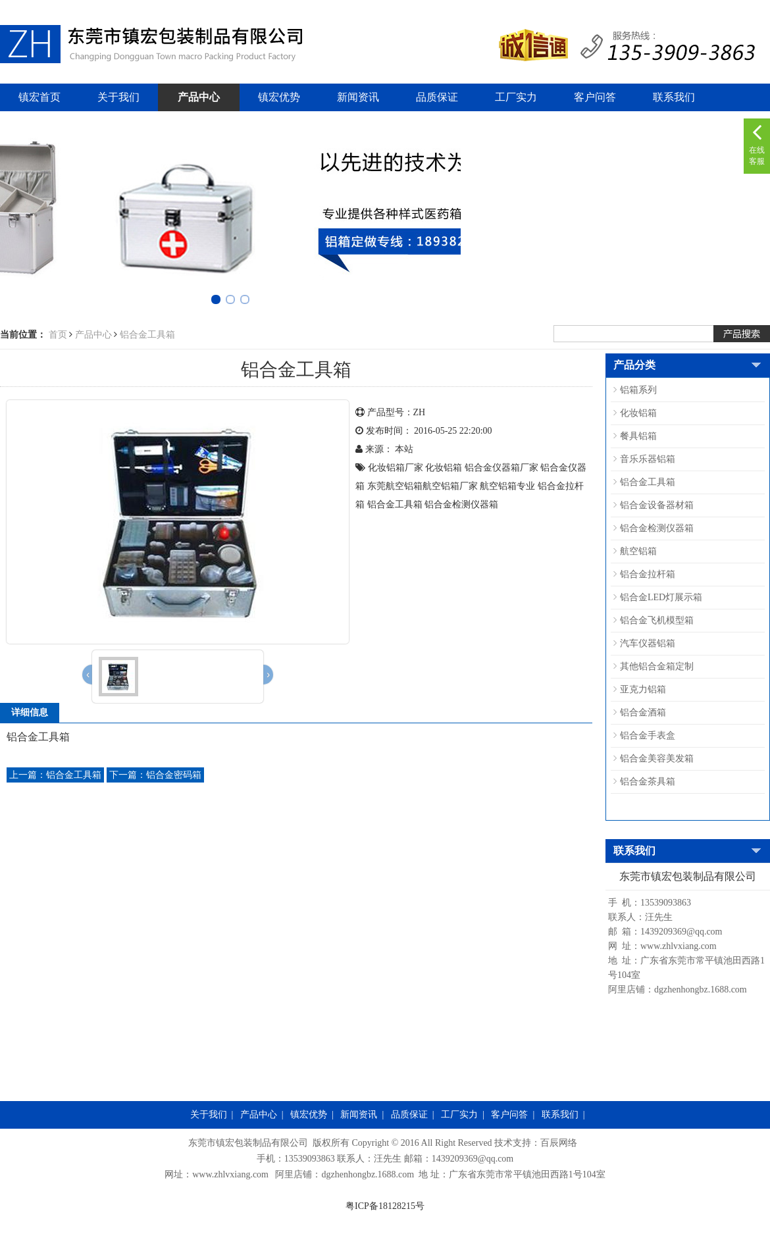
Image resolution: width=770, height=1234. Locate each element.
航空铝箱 (638, 551)
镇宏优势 (279, 97)
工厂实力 (516, 97)
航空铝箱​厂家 (450, 486)
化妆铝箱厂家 (395, 468)
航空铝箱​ (498, 486)
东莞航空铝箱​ (395, 486)
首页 (58, 335)
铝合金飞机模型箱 (657, 620)
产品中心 (199, 97)
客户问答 (595, 97)
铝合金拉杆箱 (647, 574)
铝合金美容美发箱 (657, 758)
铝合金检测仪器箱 (461, 504)
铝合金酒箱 (643, 712)
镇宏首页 (39, 97)
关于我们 (118, 97)
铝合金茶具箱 (647, 781)
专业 (526, 486)
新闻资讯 (358, 97)
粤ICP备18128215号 (385, 1206)
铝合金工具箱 (147, 335)
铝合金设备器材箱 (657, 505)
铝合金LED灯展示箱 (661, 597)
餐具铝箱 (638, 436)
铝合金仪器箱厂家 (501, 468)
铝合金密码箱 (155, 775)
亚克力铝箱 (643, 689)
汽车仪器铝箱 (647, 643)
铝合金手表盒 (647, 735)
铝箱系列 (638, 390)
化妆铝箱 (443, 468)
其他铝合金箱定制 (657, 666)
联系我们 (674, 97)
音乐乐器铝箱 (647, 459)
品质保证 (437, 97)
